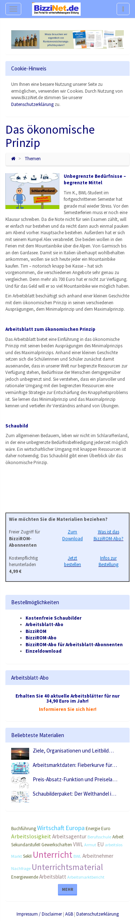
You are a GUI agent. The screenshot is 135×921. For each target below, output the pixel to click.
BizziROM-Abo (41, 638)
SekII (27, 856)
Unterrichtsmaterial (67, 867)
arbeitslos (113, 844)
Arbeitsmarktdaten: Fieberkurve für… (75, 765)
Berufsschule (99, 836)
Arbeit (117, 837)
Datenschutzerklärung (32, 104)
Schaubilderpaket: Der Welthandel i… (74, 793)
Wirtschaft (50, 828)
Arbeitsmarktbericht (85, 877)
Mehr (67, 889)
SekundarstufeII (25, 845)
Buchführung (23, 828)
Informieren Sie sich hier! (67, 709)
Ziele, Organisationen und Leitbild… (73, 750)
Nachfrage (21, 868)
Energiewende (24, 877)
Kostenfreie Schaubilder (53, 618)
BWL (77, 856)
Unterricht (52, 854)
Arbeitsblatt (52, 876)
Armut (90, 844)
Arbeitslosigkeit (31, 836)
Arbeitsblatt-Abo (44, 624)
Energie (93, 828)
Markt (16, 856)
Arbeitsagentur (69, 836)
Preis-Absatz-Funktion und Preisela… (75, 779)
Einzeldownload (44, 651)
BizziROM (36, 631)
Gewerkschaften (56, 845)
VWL (78, 844)
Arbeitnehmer (97, 855)
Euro (106, 828)
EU (100, 844)
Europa (75, 828)
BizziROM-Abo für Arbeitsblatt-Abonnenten (74, 645)
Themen (33, 159)
